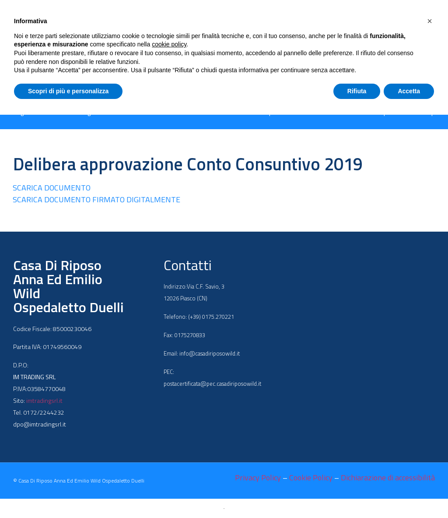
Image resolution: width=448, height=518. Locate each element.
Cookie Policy (310, 477)
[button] (430, 21)
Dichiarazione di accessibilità (388, 477)
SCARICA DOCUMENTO (52, 188)
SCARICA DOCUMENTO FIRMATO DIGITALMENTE (96, 199)
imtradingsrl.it (44, 400)
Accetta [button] (409, 91)
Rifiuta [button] (357, 91)
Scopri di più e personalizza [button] (68, 91)
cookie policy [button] (169, 44)
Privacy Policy (258, 477)
